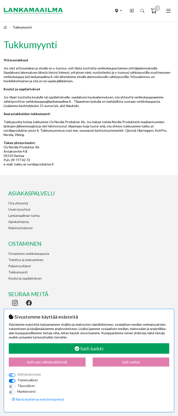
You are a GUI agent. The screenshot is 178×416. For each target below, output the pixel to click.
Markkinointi (26, 391)
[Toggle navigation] (168, 11)
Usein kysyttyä (19, 209)
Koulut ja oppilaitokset (25, 278)
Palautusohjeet (19, 266)
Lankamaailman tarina (24, 215)
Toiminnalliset (27, 380)
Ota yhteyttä (18, 203)
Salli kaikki (89, 348)
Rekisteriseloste (20, 228)
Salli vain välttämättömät (47, 362)
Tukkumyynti (22, 27)
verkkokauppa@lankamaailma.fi (48, 101)
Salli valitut (131, 362)
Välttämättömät (29, 374)
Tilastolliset (26, 386)
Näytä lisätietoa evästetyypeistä (38, 399)
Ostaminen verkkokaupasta (28, 254)
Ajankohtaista (18, 222)
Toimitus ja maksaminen (25, 260)
